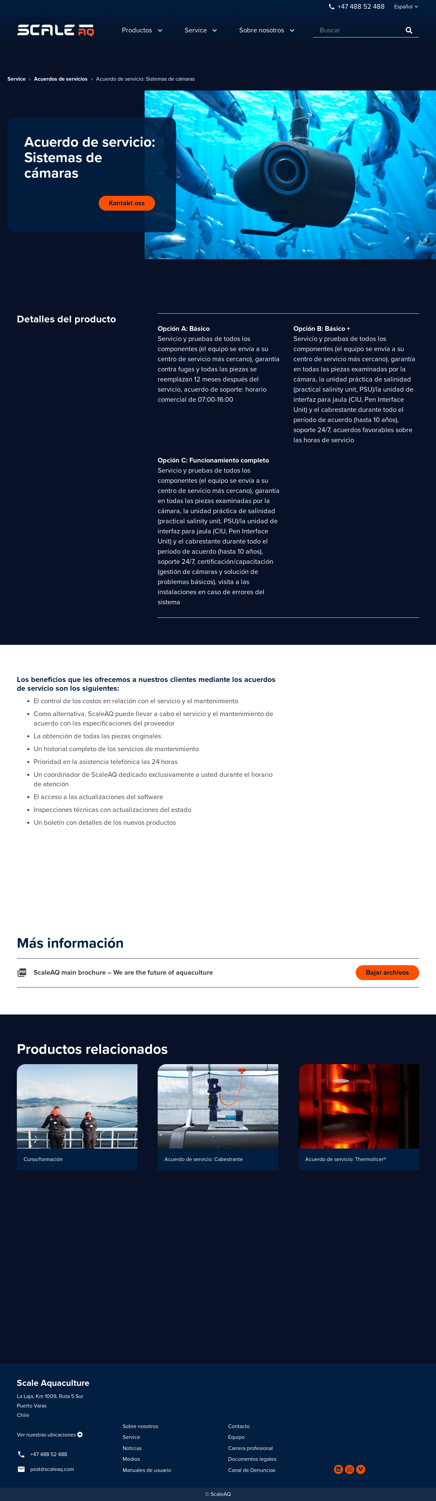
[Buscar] (366, 30)
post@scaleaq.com (52, 1469)
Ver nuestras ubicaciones (46, 1434)
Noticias (132, 1448)
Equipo (236, 1437)
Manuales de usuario (147, 1470)
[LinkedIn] (338, 1469)
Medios (131, 1459)
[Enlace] (55, 30)
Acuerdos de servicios (61, 79)
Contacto (239, 1426)
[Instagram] (349, 1469)
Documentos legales (252, 1459)
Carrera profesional (250, 1448)
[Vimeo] (360, 1469)
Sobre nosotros (140, 1426)
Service (16, 79)
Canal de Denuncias (251, 1470)
